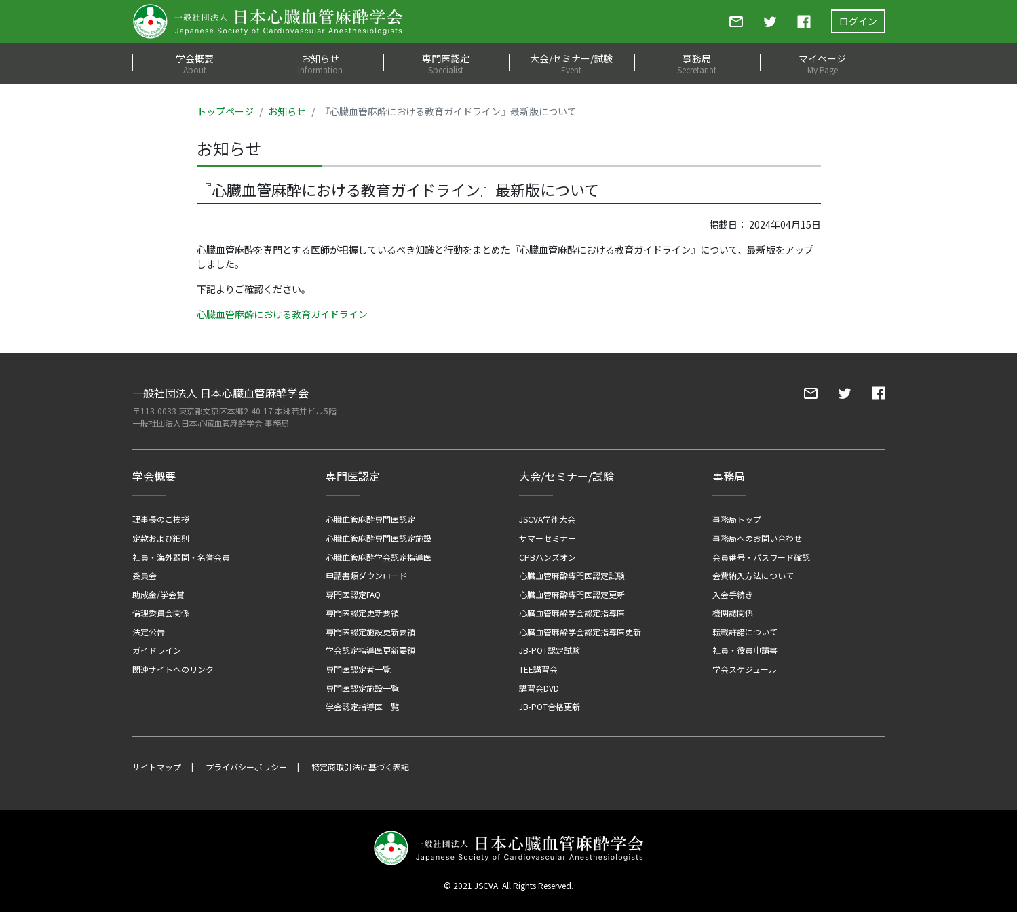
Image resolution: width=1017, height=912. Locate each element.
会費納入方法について (753, 575)
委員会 (144, 575)
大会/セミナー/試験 (571, 63)
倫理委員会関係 (160, 612)
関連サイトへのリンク (173, 669)
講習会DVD (539, 688)
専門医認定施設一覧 (362, 688)
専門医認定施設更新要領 (370, 631)
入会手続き (732, 594)
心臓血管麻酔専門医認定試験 (572, 575)
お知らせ (320, 63)
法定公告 (148, 631)
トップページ (225, 111)
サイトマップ (156, 766)
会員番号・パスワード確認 (761, 557)
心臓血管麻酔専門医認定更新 (572, 594)
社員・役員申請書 (745, 650)
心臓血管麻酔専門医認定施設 (378, 538)
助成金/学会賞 (158, 594)
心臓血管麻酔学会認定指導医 (378, 557)
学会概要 (195, 63)
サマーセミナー (547, 538)
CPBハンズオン (547, 557)
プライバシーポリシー (246, 766)
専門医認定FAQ (353, 594)
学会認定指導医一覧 (362, 706)
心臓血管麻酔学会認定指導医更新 (580, 631)
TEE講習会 (538, 669)
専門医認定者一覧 (358, 669)
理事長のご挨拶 (160, 519)
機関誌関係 (732, 612)
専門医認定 (446, 63)
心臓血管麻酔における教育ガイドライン (282, 314)
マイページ (822, 63)
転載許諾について (745, 631)
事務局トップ (736, 519)
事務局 (697, 63)
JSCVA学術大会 (547, 519)
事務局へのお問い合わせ (757, 538)
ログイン (858, 21)
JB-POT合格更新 (549, 706)
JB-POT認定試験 (549, 650)
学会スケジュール (744, 669)
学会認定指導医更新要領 (370, 650)
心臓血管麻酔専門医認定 (370, 519)
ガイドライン (156, 650)
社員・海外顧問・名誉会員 (181, 557)
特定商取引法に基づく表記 (360, 766)
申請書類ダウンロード (366, 575)
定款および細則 (160, 538)
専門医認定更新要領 (362, 612)
